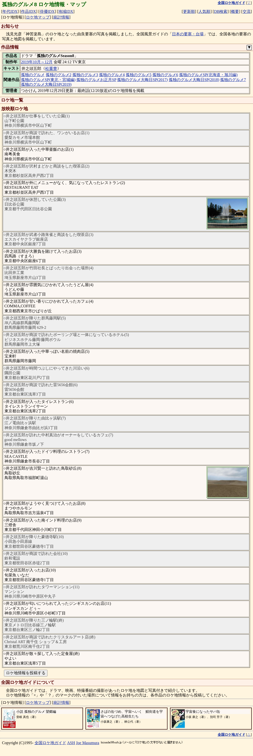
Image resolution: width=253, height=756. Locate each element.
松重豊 (51, 68)
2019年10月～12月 (37, 62)
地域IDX (65, 11)
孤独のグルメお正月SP (96, 80)
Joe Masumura (87, 743)
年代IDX (9, 11)
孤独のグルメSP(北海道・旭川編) (208, 75)
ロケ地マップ (38, 17)
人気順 (204, 11)
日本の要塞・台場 (188, 34)
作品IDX (28, 11)
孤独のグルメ (33, 75)
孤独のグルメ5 (138, 75)
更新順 (189, 11)
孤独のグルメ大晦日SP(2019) (46, 84)
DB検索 (220, 11)
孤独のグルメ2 (58, 75)
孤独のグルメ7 (233, 80)
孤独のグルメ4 (112, 75)
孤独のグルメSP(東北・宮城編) (48, 80)
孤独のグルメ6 (165, 75)
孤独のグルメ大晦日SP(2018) (194, 80)
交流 (247, 11)
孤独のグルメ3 (85, 75)
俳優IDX (47, 11)
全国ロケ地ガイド (50, 743)
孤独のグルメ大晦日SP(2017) (142, 80)
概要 (235, 11)
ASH (71, 743)
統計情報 (61, 17)
